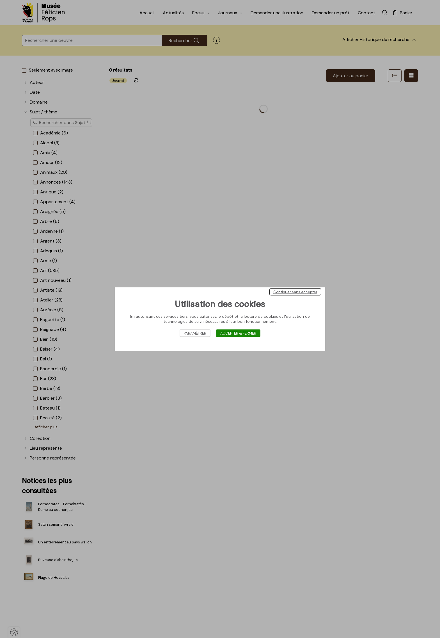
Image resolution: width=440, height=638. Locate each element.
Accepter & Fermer (238, 333)
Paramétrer (195, 333)
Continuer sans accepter (295, 291)
